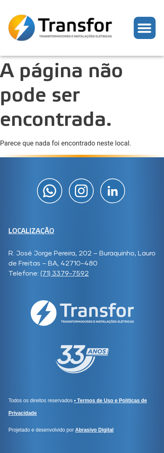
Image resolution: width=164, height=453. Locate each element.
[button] (145, 28)
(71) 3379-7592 (64, 273)
